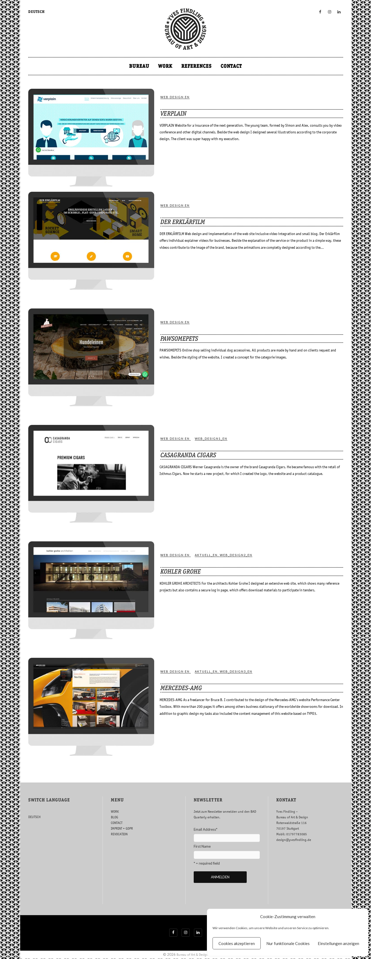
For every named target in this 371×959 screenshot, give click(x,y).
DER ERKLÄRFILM (182, 222)
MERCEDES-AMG (181, 688)
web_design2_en (236, 555)
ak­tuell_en (206, 555)
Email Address (205, 829)
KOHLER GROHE (180, 571)
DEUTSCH (36, 11)
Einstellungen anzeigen (338, 943)
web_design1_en (211, 438)
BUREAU (139, 66)
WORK (165, 66)
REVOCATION (119, 834)
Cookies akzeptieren (236, 943)
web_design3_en (236, 671)
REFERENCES (196, 66)
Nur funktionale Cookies (288, 943)
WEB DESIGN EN (175, 97)
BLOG (114, 817)
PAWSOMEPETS (179, 338)
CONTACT (231, 66)
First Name (202, 846)
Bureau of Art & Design (192, 955)
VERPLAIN (173, 113)
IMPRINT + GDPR (122, 828)
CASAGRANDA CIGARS (188, 455)
